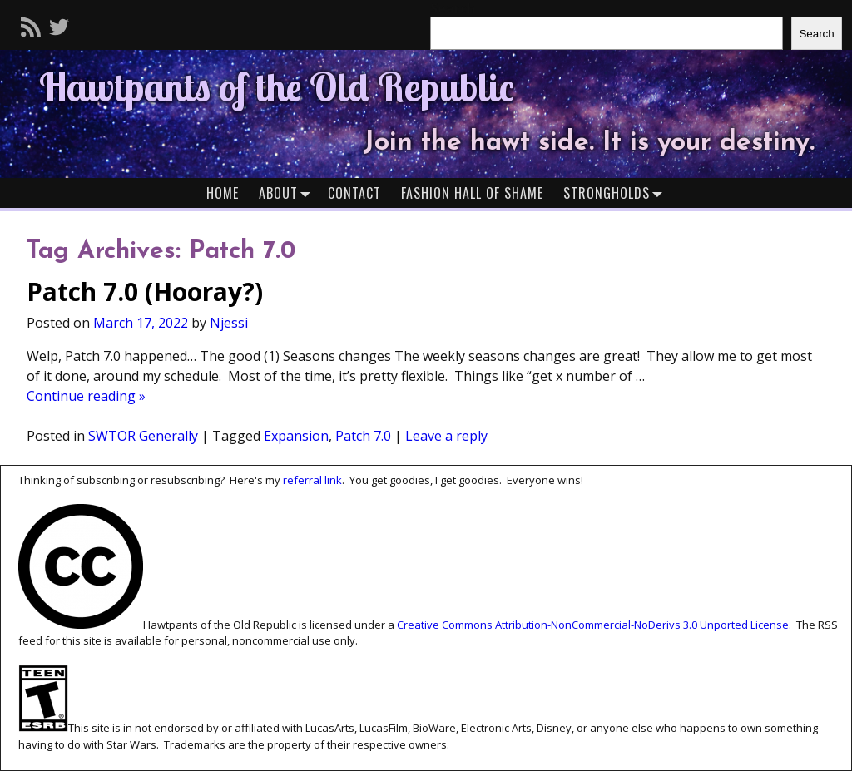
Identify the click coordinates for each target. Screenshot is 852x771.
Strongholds (616, 192)
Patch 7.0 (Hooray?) (145, 291)
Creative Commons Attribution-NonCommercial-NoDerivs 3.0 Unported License (593, 624)
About (288, 192)
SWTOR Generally (143, 436)
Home (222, 193)
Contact (354, 193)
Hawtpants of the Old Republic (276, 86)
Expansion (296, 436)
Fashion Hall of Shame (472, 193)
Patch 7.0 (363, 436)
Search (816, 33)
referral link (312, 479)
